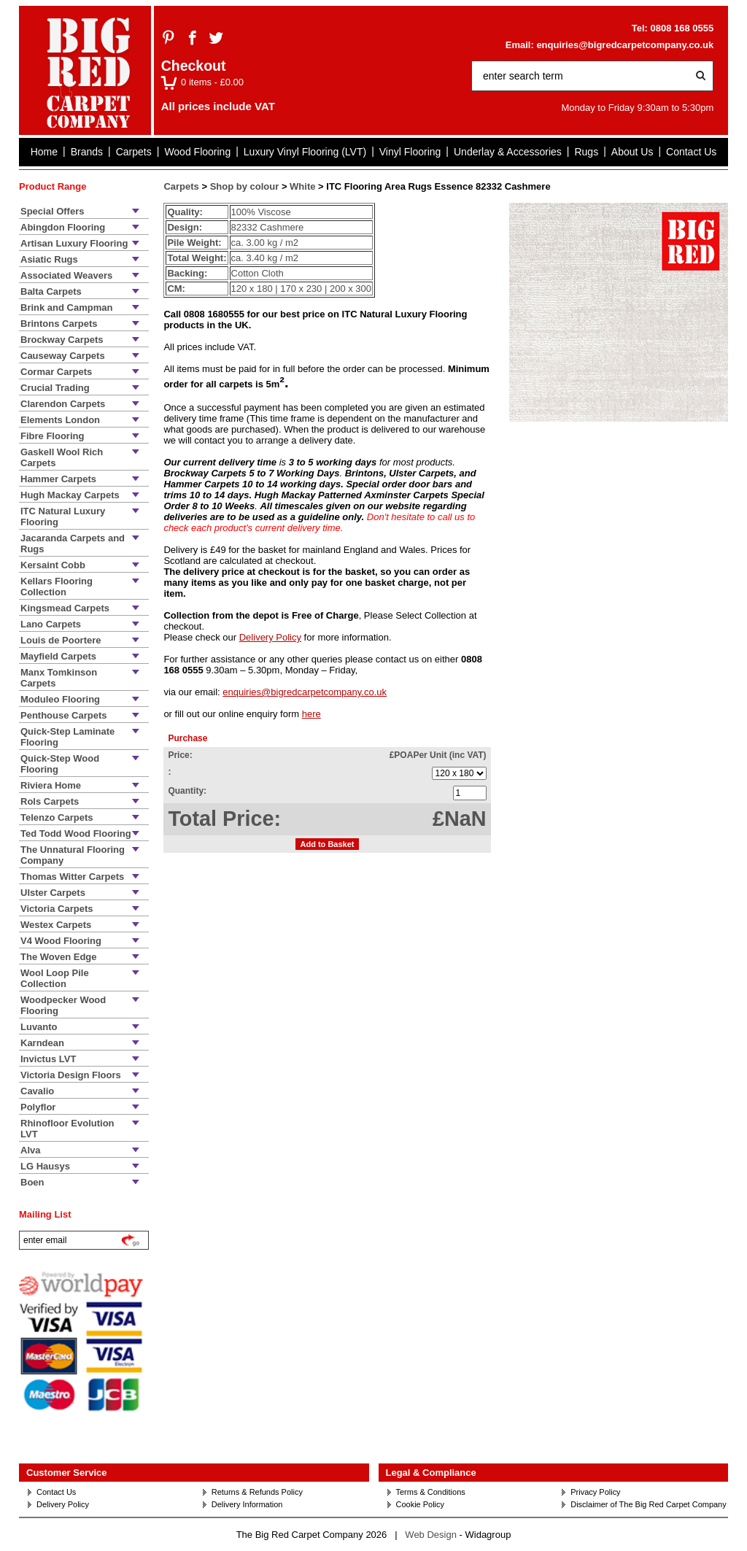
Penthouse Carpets (63, 715)
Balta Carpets (51, 291)
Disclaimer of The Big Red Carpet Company (648, 1504)
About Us (632, 152)
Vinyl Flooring (410, 152)
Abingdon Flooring (62, 227)
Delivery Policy (270, 637)
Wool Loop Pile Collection (54, 978)
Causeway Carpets (62, 355)
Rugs (586, 152)
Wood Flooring (197, 152)
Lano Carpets (50, 624)
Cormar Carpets (56, 371)
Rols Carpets (49, 801)
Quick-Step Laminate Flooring (67, 737)
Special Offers (52, 211)
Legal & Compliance (431, 1472)
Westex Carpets (55, 924)
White (302, 186)
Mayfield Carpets (58, 656)
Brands (87, 152)
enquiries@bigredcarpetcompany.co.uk (624, 44)
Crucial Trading (55, 387)
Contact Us (691, 152)
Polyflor (37, 1107)
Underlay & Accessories (508, 152)
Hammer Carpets (58, 478)
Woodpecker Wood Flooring (63, 1005)
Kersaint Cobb (52, 565)
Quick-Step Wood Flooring (59, 764)
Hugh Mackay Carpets (70, 495)
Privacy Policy (595, 1492)
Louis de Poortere (60, 640)
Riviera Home (50, 785)
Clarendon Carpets (62, 403)
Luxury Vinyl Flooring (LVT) (305, 152)
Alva (30, 1150)
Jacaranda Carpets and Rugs (72, 543)
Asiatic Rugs (49, 259)
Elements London (60, 419)
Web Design (431, 1534)
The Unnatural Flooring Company (72, 855)
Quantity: (187, 791)
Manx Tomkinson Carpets (58, 678)
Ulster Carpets (52, 892)
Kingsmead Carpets (64, 608)
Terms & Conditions (430, 1492)
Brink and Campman (66, 307)
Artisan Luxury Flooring (74, 243)
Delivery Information (247, 1504)
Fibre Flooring (52, 435)
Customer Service (66, 1472)
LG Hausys (45, 1166)
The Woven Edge (58, 956)
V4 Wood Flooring (60, 940)
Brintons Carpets (58, 323)
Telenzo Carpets (56, 817)
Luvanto (39, 1026)
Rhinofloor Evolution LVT (67, 1129)
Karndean (42, 1042)
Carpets (134, 152)
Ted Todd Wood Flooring (75, 833)
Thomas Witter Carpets (72, 876)
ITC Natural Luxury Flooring (62, 516)
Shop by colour (244, 186)
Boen (32, 1182)
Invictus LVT (48, 1058)
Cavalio (37, 1091)
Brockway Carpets (61, 339)
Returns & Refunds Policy (257, 1492)
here (311, 713)
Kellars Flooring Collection (56, 586)
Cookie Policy (420, 1504)
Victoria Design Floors (70, 1075)
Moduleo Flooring (60, 699)
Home (44, 152)
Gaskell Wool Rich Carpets (61, 457)
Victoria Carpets (56, 908)
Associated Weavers (66, 275)
